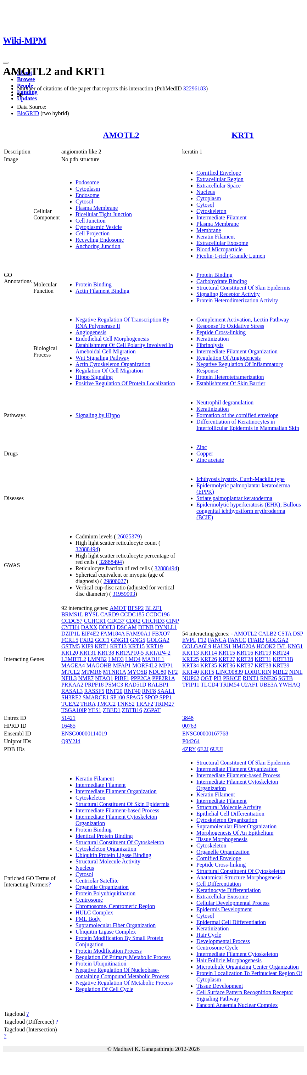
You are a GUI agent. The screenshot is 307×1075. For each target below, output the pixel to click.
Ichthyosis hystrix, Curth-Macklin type (240, 479)
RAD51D (135, 685)
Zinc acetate (210, 460)
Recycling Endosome (100, 240)
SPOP (151, 697)
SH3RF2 (71, 697)
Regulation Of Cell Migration (109, 371)
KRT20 (69, 653)
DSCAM (127, 627)
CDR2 (133, 621)
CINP (172, 621)
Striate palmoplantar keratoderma (234, 498)
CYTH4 (70, 627)
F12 (201, 640)
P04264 (191, 741)
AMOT (118, 608)
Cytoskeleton (211, 211)
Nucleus (205, 192)
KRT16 (244, 653)
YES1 (94, 710)
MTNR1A (114, 672)
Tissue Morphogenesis (221, 839)
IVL (281, 646)
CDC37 (116, 621)
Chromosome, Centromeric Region (115, 906)
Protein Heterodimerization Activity (237, 300)
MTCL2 (70, 672)
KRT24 (281, 653)
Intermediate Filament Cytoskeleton (237, 954)
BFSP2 (136, 608)
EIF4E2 (90, 634)
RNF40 (132, 691)
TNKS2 (126, 704)
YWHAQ (289, 685)
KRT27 (226, 659)
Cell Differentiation (218, 884)
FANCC (237, 640)
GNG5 (137, 640)
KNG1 (295, 646)
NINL (296, 672)
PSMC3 (114, 685)
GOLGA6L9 (196, 646)
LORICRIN (257, 672)
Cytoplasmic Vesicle (99, 227)
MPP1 (166, 665)
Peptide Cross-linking (221, 332)
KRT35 (208, 665)
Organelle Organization (102, 887)
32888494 (87, 549)
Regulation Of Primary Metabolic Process (123, 957)
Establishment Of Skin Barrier (230, 383)
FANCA (217, 640)
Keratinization (212, 339)
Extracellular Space (218, 186)
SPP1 (166, 697)
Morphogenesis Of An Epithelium (234, 833)
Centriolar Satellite (97, 881)
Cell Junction (91, 221)
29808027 (115, 581)
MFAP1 (122, 665)
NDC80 (157, 672)
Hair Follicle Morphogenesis (229, 960)
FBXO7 (161, 634)
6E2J (203, 749)
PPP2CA (141, 678)
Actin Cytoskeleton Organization (113, 364)
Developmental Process (223, 941)
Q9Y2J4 (70, 741)
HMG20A (243, 646)
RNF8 (149, 691)
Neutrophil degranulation (224, 402)
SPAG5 (135, 697)
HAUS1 (222, 646)
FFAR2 (256, 640)
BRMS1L (72, 614)
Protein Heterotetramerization (230, 377)
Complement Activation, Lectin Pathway (242, 320)
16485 (68, 726)
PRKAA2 (72, 685)
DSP (298, 634)
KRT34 (190, 665)
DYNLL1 (166, 627)
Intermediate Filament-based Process (117, 810)
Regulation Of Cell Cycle (104, 989)
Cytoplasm (88, 189)
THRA (87, 704)
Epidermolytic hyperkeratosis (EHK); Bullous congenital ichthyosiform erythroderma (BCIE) (248, 511)
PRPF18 (94, 685)
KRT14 (208, 653)
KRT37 (244, 665)
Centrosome (89, 900)
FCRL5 (69, 640)
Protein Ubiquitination (101, 964)
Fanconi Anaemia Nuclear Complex (237, 1005)
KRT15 (136, 646)
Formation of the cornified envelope (237, 415)
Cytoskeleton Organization (106, 849)
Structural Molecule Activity (108, 861)
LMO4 (133, 659)
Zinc (201, 447)
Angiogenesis (91, 332)
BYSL (92, 614)
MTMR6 (91, 672)
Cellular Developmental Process (232, 903)
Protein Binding (94, 284)
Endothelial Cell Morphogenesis (112, 339)
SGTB (285, 678)
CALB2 (267, 634)
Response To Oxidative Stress (230, 326)
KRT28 (244, 659)
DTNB (146, 627)
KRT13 (118, 646)
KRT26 (208, 659)
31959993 (123, 594)
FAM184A (112, 634)
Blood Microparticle (219, 249)
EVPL (189, 640)
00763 (189, 726)
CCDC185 (132, 614)
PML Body (88, 919)
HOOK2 (265, 646)
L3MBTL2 (73, 659)
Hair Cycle (208, 935)
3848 (188, 718)
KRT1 (242, 135)
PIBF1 (122, 678)
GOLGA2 (158, 640)
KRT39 (281, 665)
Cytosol (84, 201)
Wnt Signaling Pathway (102, 358)
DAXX (89, 627)
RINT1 (250, 678)
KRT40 (190, 672)
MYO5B (137, 672)
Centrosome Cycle (217, 948)
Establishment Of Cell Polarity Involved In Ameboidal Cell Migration (124, 348)
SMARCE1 (96, 697)
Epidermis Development (224, 909)
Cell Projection (93, 233)
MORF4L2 (144, 665)
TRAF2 (144, 704)
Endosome (88, 195)
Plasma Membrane (97, 208)
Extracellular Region (220, 179)
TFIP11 (190, 685)
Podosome (87, 182)
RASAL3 (72, 691)
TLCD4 (209, 685)
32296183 (194, 88)
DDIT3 (107, 627)
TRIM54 (230, 685)
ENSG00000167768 (205, 733)
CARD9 (109, 614)
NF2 (173, 672)
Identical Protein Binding (104, 836)
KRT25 (190, 659)
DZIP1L (70, 634)
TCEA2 (70, 704)
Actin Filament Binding (102, 291)
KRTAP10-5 (130, 653)
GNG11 (120, 640)
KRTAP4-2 (158, 653)
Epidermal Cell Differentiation (231, 922)
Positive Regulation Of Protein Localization (125, 383)
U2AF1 (249, 685)
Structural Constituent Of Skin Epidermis (243, 288)
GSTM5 (70, 646)
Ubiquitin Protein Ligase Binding (113, 855)
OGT (206, 678)
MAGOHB (99, 665)
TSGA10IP (73, 710)
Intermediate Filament (221, 217)
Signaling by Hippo (98, 415)
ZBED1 (112, 710)
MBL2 (280, 672)
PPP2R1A (163, 678)
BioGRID (28, 113)
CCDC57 (72, 621)
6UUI (216, 749)
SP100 (117, 697)
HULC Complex (94, 912)
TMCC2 (106, 704)
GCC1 (102, 640)
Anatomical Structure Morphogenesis (238, 877)
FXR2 (87, 640)
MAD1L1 (153, 659)
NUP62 (190, 678)
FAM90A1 (138, 634)
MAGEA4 (73, 665)
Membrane (208, 230)
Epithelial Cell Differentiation (230, 814)
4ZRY (189, 749)
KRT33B (283, 659)
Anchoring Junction (98, 246)
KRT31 (87, 653)
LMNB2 (97, 659)
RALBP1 (158, 685)
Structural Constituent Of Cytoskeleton (120, 842)
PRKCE (232, 678)
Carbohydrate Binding (221, 281)
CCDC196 (158, 614)
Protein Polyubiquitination (105, 893)
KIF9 (87, 646)
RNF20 (114, 691)
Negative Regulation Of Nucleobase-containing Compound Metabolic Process (122, 973)
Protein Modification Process (109, 951)
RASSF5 (94, 691)
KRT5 (207, 672)
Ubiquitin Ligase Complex (106, 932)
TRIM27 (164, 704)
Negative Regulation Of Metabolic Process (124, 983)
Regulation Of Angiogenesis (228, 358)
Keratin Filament (215, 237)
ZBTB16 (132, 710)
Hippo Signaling (94, 377)
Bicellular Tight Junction (104, 214)
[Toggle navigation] (6, 63)
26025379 (128, 536)
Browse (26, 79)
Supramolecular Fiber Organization (116, 925)
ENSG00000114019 (84, 733)
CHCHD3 (153, 621)
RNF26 (268, 678)
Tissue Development (219, 986)
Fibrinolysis (209, 345)
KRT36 (226, 665)
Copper (204, 453)
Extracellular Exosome (222, 243)
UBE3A (268, 685)
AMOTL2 (121, 135)
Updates (27, 98)
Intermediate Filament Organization (237, 351)
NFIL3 (69, 678)
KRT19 (154, 646)
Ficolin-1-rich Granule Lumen (230, 256)
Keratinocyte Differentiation (228, 890)
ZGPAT (152, 710)
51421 (68, 718)
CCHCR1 (95, 621)
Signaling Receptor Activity (228, 294)
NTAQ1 (104, 678)
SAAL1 (166, 691)
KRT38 (105, 653)
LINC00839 (229, 672)
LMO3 (116, 659)
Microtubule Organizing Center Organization (247, 967)
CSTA (284, 634)
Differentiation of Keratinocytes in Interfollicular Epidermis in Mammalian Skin (247, 425)
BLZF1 (153, 608)
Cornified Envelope (218, 173)
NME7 (86, 678)
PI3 (218, 678)
